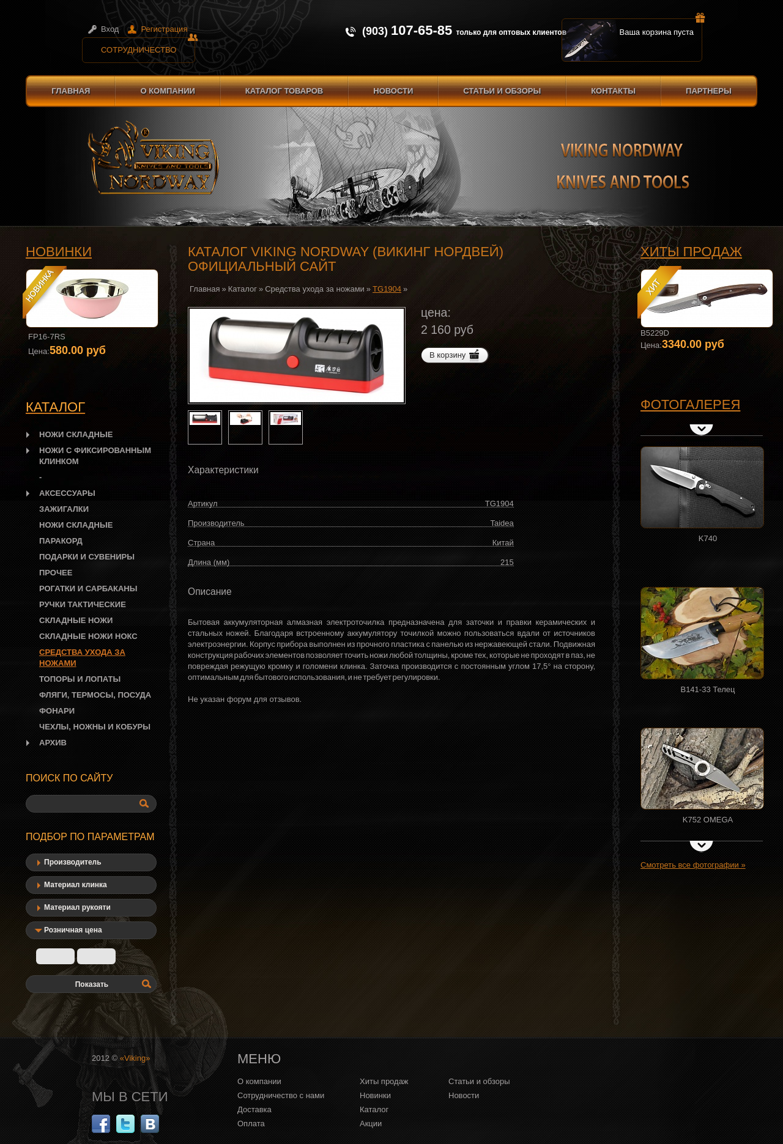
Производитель (73, 862)
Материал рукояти (77, 907)
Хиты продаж (691, 251)
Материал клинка (75, 884)
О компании (167, 90)
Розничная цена (73, 930)
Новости (393, 90)
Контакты (613, 90)
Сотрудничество (148, 45)
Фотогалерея (690, 404)
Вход (110, 29)
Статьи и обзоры (502, 90)
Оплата (251, 1123)
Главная (70, 90)
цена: (436, 312)
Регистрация (164, 29)
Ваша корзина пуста (661, 27)
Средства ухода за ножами (315, 288)
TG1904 (387, 288)
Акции (371, 1123)
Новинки (59, 251)
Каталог (242, 288)
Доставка (254, 1109)
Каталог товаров (284, 90)
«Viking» (135, 1058)
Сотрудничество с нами (280, 1095)
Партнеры (709, 90)
